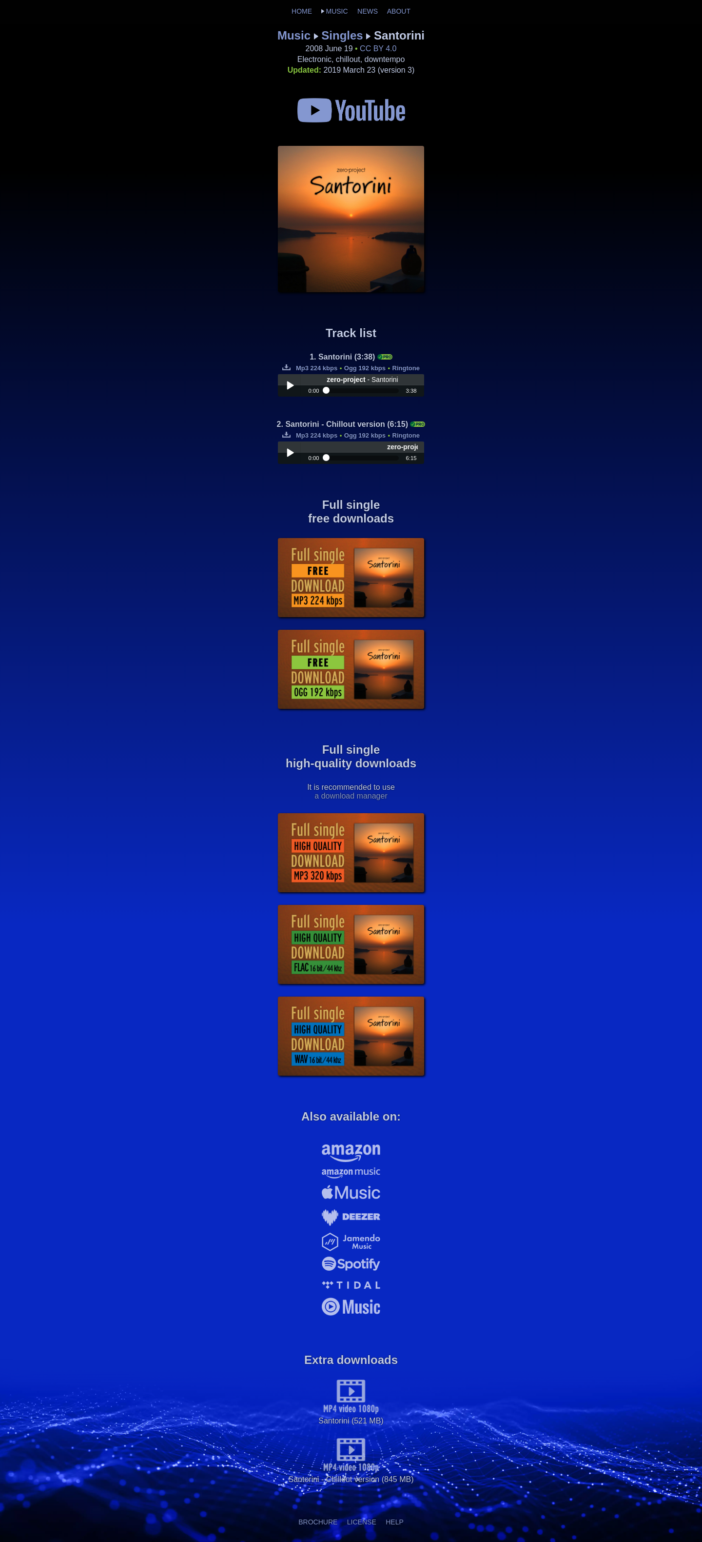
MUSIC (337, 11)
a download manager (350, 796)
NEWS (367, 11)
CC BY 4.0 (378, 48)
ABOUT (398, 11)
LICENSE (361, 1522)
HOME (302, 11)
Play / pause (290, 385)
